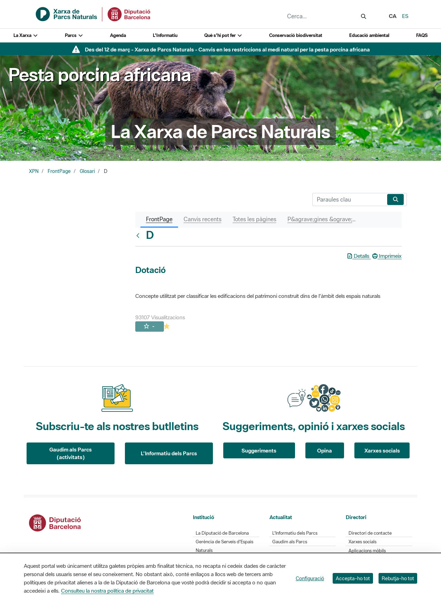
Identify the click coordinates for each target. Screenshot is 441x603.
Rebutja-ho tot (398, 578)
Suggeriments (259, 450)
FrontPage (59, 171)
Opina (324, 450)
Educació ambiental (369, 35)
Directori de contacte (370, 533)
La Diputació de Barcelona (222, 533)
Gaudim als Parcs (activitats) (70, 453)
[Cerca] (348, 199)
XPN (34, 171)
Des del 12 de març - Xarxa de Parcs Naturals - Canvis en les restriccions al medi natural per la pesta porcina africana (227, 49)
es (405, 15)
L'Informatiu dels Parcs (169, 453)
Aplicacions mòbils (367, 551)
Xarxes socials (382, 450)
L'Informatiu (165, 35)
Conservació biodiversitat (295, 35)
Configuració (310, 578)
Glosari (87, 171)
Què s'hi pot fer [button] (223, 35)
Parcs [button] (74, 35)
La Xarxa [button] (25, 35)
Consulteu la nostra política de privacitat (107, 590)
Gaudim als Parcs (289, 542)
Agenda (118, 35)
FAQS (422, 35)
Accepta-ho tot (353, 578)
